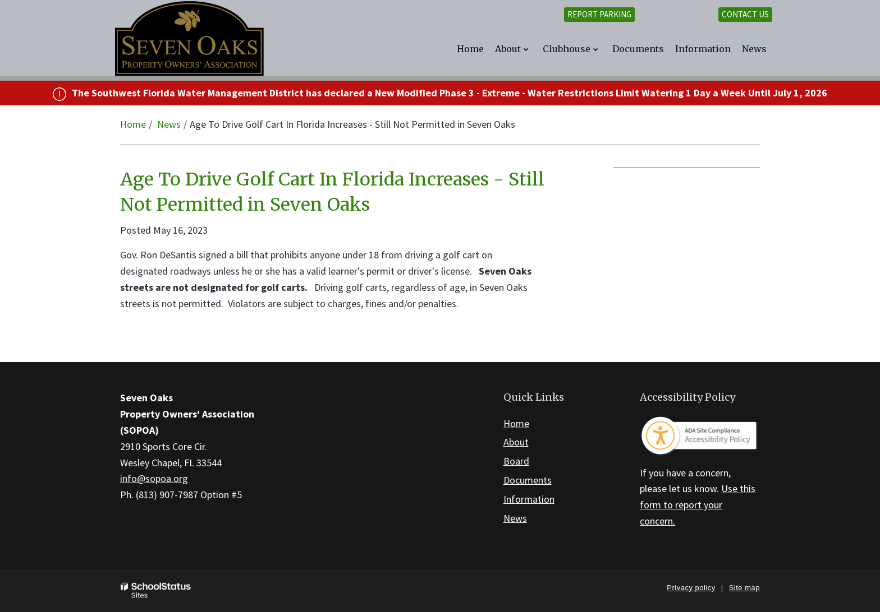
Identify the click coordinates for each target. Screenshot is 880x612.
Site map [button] (744, 587)
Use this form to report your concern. (697, 504)
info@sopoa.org (154, 478)
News (169, 124)
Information (528, 499)
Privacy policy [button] (691, 587)
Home (133, 124)
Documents (527, 480)
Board (516, 461)
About (516, 441)
